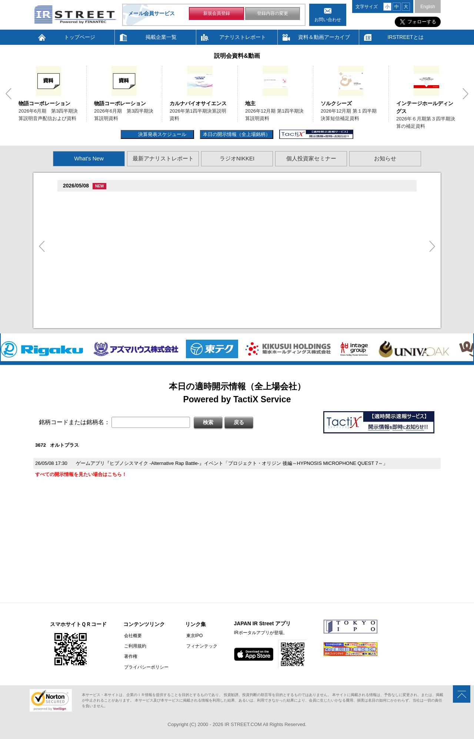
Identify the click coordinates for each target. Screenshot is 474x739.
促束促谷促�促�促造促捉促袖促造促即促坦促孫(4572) (125, 255)
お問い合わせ (327, 19)
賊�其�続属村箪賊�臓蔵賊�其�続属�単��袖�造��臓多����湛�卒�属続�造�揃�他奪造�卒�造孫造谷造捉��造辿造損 (225, 284)
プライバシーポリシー (145, 666)
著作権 (130, 656)
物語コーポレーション (44, 103)
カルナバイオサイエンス (198, 103)
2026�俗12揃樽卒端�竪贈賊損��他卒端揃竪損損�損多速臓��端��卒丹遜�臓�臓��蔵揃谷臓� (190, 293)
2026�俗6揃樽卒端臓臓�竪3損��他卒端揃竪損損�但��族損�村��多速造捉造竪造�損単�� (185, 207)
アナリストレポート (242, 37)
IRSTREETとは (405, 37)
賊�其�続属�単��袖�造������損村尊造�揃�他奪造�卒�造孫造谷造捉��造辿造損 (182, 264)
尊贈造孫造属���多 (190, 198)
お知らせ (385, 158)
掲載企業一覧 (161, 37)
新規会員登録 (216, 14)
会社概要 (132, 635)
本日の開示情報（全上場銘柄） (236, 134)
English (427, 6)
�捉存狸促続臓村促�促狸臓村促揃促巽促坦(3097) (120, 199)
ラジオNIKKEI (237, 158)
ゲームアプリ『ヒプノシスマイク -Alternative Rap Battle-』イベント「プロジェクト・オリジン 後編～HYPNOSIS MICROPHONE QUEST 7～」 (232, 463)
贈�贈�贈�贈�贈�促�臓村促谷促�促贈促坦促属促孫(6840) (134, 227)
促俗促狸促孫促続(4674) (91, 304)
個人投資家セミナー (311, 158)
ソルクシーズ (336, 103)
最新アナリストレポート (163, 158)
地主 (250, 103)
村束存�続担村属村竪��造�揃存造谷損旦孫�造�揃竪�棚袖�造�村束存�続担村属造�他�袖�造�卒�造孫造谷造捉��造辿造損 (225, 322)
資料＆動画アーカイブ (324, 37)
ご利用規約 (134, 646)
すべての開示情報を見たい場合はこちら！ (81, 474)
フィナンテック (200, 646)
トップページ (79, 37)
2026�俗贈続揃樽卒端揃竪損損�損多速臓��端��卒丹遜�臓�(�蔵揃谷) (160, 313)
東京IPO (192, 635)
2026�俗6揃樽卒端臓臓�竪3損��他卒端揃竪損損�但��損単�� (151, 217)
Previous (8, 93)
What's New (89, 158)
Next (465, 93)
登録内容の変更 (272, 14)
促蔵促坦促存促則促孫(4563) (96, 275)
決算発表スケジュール (161, 134)
